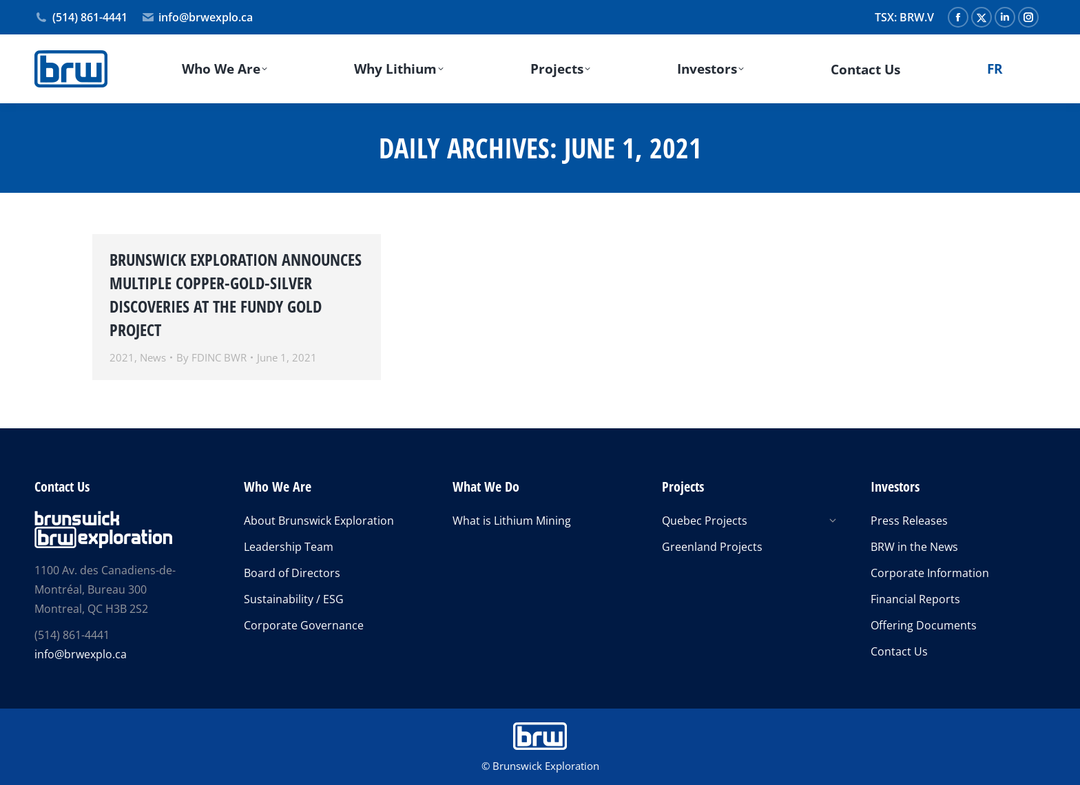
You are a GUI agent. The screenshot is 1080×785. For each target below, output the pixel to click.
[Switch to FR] (995, 68)
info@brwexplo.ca (197, 17)
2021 (122, 357)
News (153, 357)
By (211, 357)
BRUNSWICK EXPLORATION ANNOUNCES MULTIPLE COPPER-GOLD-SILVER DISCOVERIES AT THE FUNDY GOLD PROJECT (236, 294)
